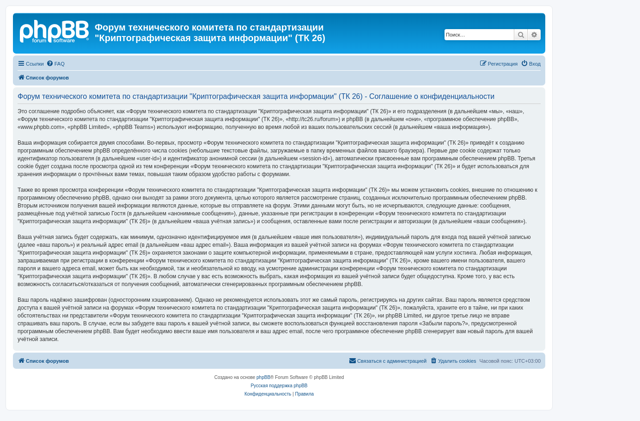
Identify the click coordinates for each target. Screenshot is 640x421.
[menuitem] (55, 63)
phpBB (263, 377)
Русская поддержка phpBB (278, 385)
